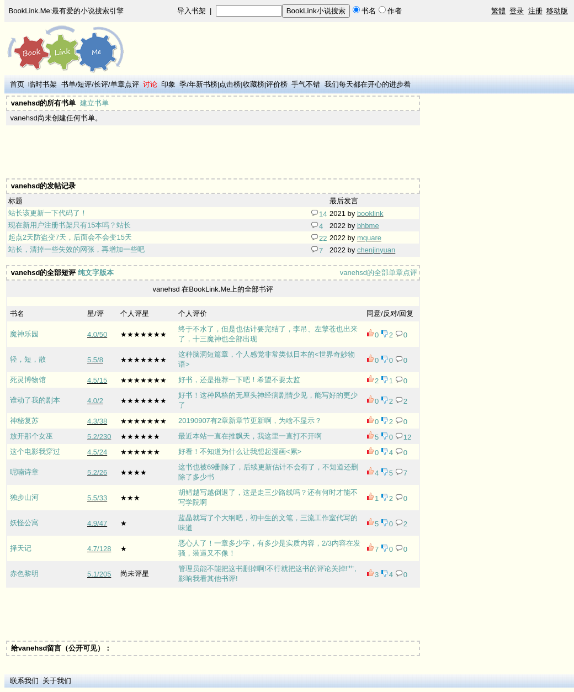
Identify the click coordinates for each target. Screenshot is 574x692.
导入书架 (191, 11)
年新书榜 (203, 84)
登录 (516, 11)
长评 (101, 84)
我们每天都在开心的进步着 (368, 84)
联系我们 (24, 681)
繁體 (498, 11)
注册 (535, 11)
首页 (17, 84)
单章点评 (124, 84)
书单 (68, 84)
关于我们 (56, 681)
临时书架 (42, 84)
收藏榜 (253, 84)
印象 (168, 84)
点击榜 (230, 84)
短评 (84, 84)
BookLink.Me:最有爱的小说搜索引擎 (66, 11)
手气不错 (305, 84)
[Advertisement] (209, 152)
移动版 (557, 11)
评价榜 (277, 84)
